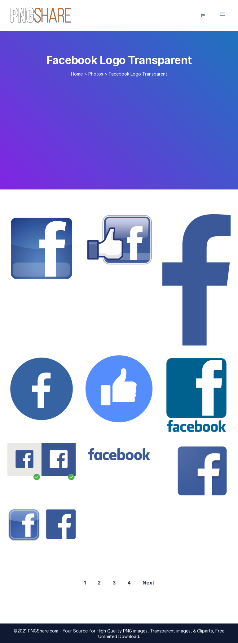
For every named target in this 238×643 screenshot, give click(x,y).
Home (77, 73)
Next (148, 583)
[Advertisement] (119, 130)
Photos (95, 73)
